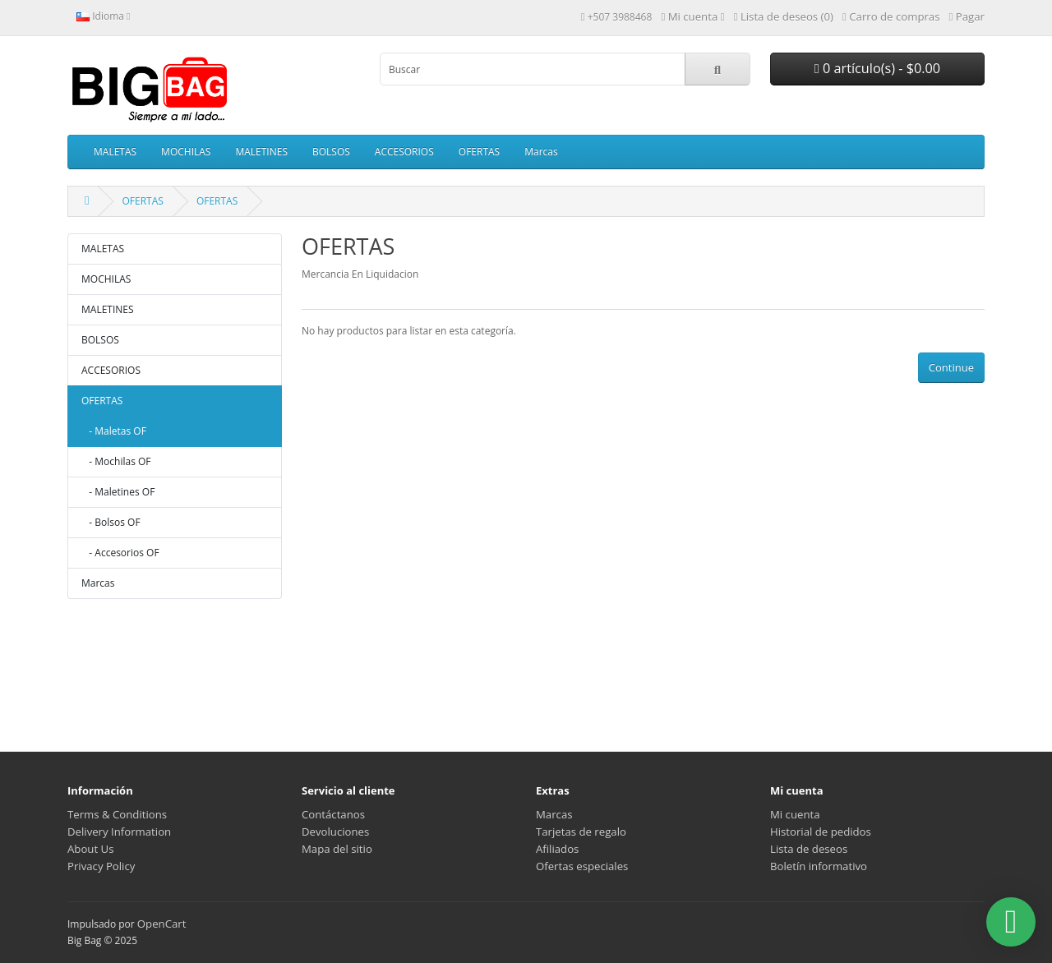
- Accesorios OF (120, 553)
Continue (951, 367)
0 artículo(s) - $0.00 (877, 68)
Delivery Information (119, 831)
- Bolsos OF (111, 522)
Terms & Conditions (117, 814)
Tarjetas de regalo (581, 831)
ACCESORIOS (404, 152)
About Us (90, 848)
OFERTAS (479, 152)
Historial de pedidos (820, 831)
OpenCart (162, 923)
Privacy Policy (101, 866)
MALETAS (115, 152)
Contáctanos (333, 814)
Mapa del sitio (337, 848)
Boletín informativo (818, 866)
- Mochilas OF (116, 461)
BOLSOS (331, 152)
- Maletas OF (113, 431)
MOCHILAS (185, 152)
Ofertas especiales (582, 866)
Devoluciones (335, 831)
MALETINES (261, 152)
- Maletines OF (118, 492)
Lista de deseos (808, 848)
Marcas (541, 152)
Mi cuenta (795, 814)
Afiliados (557, 848)
